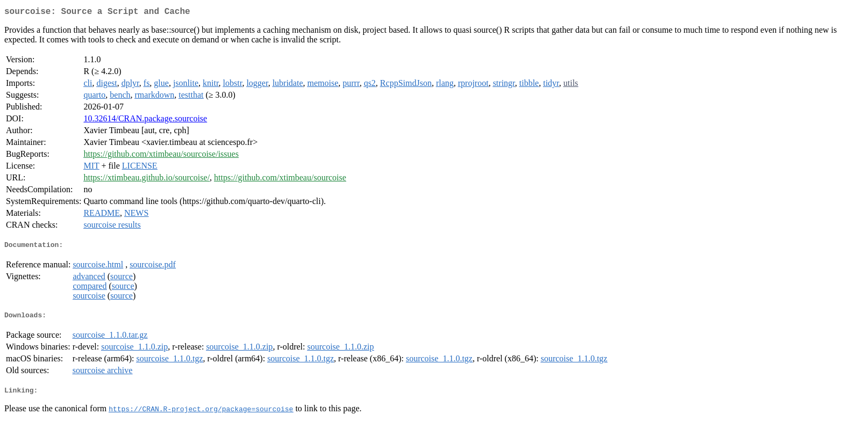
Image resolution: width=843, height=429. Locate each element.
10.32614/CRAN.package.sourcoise (145, 120)
